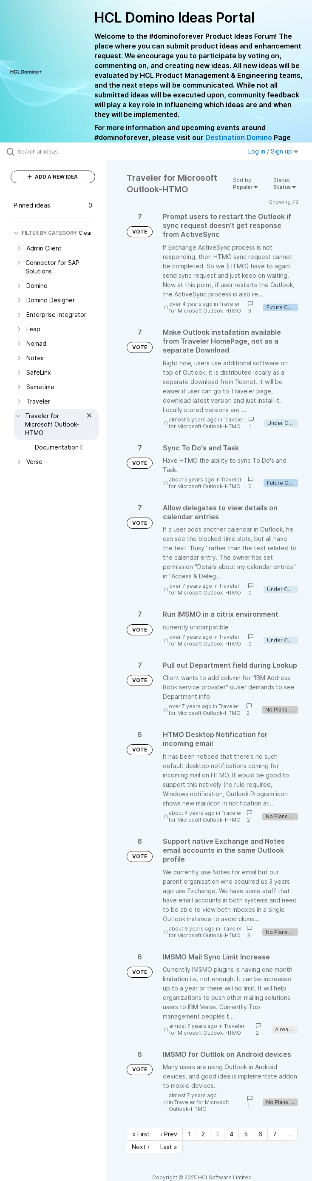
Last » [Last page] (168, 1146)
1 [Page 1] (189, 1134)
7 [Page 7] (275, 1134)
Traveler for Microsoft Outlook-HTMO (205, 307)
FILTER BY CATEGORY (45, 233)
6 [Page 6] (260, 1134)
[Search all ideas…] (57, 151)
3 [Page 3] (217, 1134)
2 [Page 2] (203, 1134)
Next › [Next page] (141, 1146)
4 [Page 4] (231, 1134)
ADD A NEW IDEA (53, 177)
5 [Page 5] (246, 1134)
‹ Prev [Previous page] (168, 1134)
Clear (85, 233)
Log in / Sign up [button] (273, 151)
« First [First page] (141, 1134)
